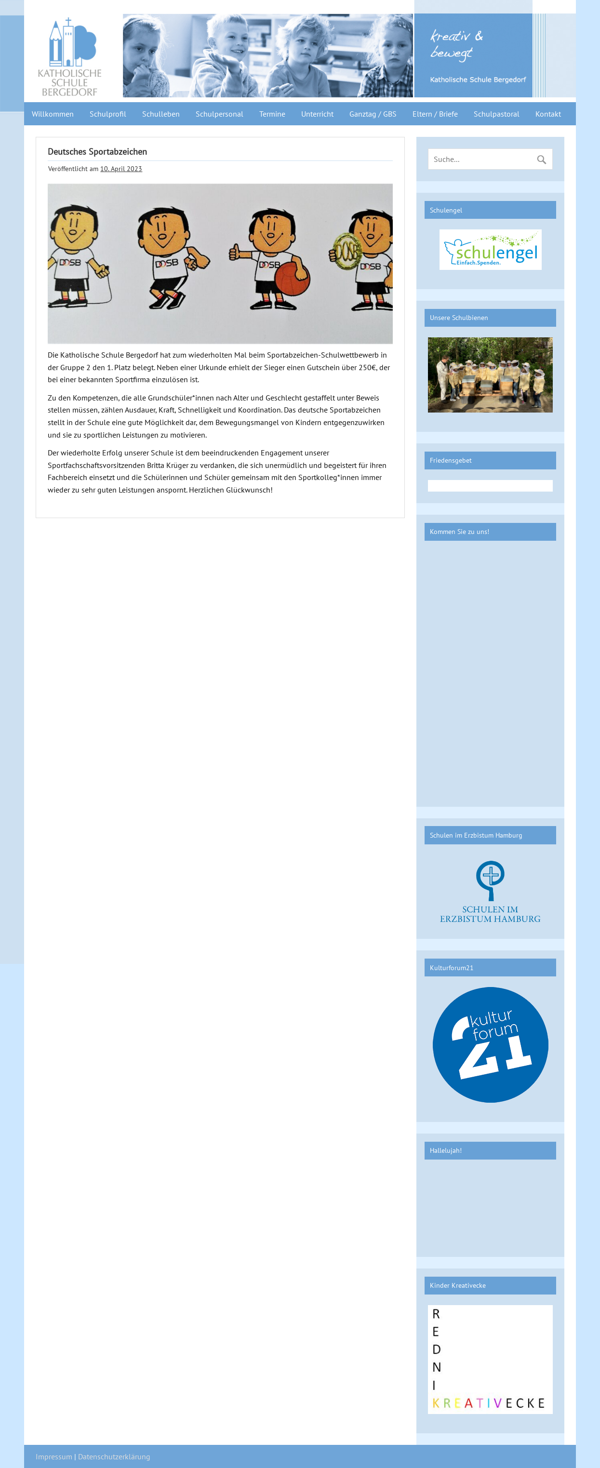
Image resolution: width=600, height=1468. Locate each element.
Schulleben (161, 114)
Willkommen (53, 114)
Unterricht (317, 114)
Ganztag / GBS (373, 114)
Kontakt (548, 114)
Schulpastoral (497, 114)
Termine (272, 114)
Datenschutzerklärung (114, 1456)
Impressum (54, 1456)
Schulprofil (108, 114)
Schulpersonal (219, 114)
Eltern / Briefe (435, 114)
